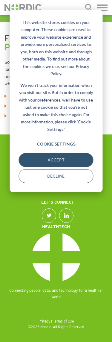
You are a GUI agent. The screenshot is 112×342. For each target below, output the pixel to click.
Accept (56, 159)
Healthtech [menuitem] (56, 226)
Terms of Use (63, 321)
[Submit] (89, 8)
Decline (56, 175)
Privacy (44, 321)
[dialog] (56, 101)
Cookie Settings (56, 143)
